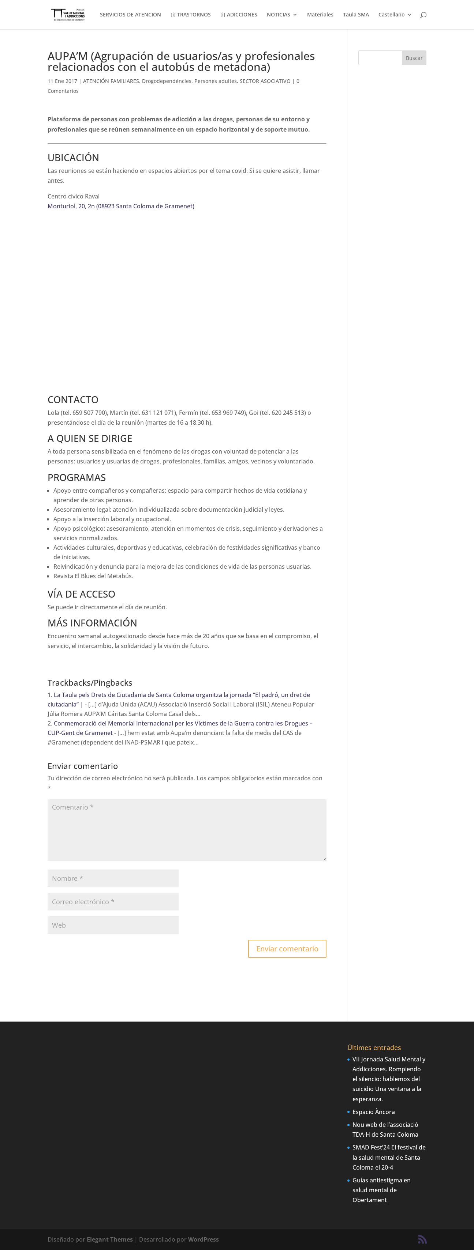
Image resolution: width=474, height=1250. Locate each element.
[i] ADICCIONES (238, 15)
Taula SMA (356, 15)
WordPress (203, 1239)
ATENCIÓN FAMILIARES (111, 80)
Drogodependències (166, 80)
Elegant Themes (110, 1239)
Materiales (320, 15)
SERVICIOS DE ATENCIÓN (130, 15)
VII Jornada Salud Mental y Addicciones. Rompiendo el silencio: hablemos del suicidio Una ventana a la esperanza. (388, 1079)
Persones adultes (215, 80)
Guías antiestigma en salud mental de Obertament (381, 1190)
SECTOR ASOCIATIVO (265, 80)
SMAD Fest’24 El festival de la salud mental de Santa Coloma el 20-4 (389, 1157)
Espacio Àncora (373, 1112)
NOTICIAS (278, 15)
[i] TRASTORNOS (191, 15)
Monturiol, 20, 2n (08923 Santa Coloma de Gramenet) (121, 206)
